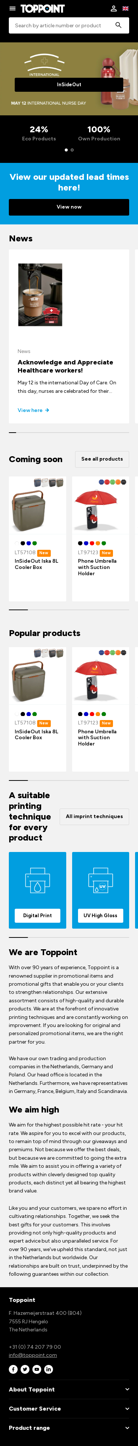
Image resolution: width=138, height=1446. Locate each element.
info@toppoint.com (33, 1355)
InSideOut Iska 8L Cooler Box (36, 564)
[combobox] (69, 25)
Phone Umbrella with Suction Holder (97, 567)
